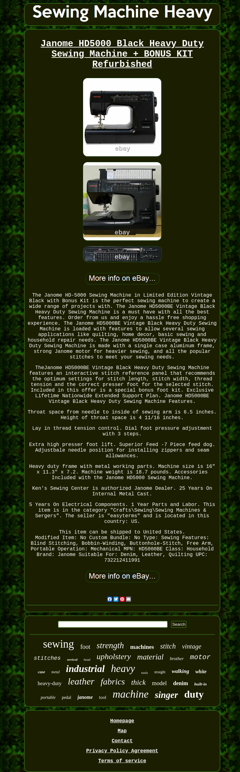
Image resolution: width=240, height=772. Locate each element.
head (87, 659)
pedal (66, 697)
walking (180, 671)
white (201, 671)
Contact (122, 741)
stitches (47, 658)
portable (48, 697)
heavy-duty (49, 683)
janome (85, 697)
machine (130, 694)
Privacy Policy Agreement (122, 751)
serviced (72, 659)
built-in (200, 684)
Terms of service (122, 761)
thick (138, 682)
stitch (168, 646)
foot (85, 646)
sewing (58, 644)
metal (55, 672)
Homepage (122, 721)
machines (142, 647)
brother (177, 658)
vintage (191, 646)
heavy (123, 668)
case (41, 671)
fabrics (113, 681)
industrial (85, 668)
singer (166, 695)
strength (110, 645)
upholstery (114, 656)
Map (122, 731)
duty (194, 694)
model (159, 683)
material (150, 657)
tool (102, 697)
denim (180, 683)
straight (159, 672)
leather (81, 681)
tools (144, 672)
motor (200, 657)
